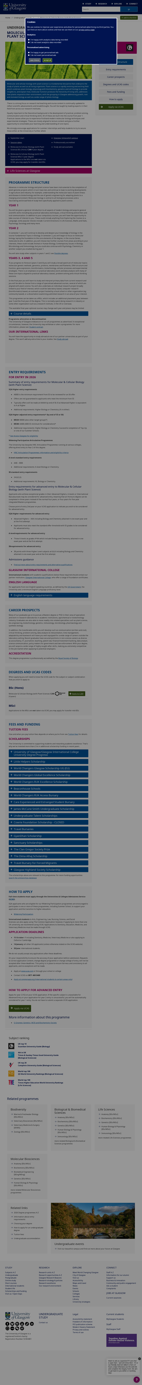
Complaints (111, 1287)
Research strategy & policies (50, 1279)
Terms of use (78, 1331)
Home (7, 16)
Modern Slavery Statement (84, 1326)
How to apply (116, 99)
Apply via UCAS (21, 1008)
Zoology (22, 1131)
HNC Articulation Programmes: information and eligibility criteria (41, 452)
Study (88, 4)
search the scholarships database (23, 878)
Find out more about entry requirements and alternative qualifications (43, 564)
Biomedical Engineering (24, 1172)
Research (102, 4)
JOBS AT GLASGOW (115, 1291)
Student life (10, 1287)
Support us (111, 1276)
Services (76, 1295)
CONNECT (111, 1266)
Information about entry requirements (24, 1217)
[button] (48, 171)
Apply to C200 (77, 693)
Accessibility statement (82, 1318)
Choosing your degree (23, 1222)
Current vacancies (113, 1297)
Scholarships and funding (16, 1290)
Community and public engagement (121, 1282)
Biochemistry (68, 1120)
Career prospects (116, 76)
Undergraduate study (23, 16)
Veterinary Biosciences (28, 1120)
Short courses (11, 1282)
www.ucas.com (27, 971)
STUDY (8, 1266)
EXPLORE (77, 1266)
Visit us (76, 1276)
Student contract (36, 327)
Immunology (67, 1135)
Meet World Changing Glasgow (85, 1271)
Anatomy (66, 1116)
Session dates (16, 142)
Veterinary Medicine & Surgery (26, 1125)
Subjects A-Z (10, 1271)
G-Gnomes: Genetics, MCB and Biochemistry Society (35, 1023)
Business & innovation (115, 1279)
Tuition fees (73, 734)
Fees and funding (116, 91)
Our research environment (50, 1284)
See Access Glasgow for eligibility (24, 436)
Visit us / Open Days (13, 1292)
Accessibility (78, 1279)
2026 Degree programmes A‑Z (47, 16)
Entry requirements (116, 69)
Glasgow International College (38, 577)
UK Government (74, 587)
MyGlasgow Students (115, 1318)
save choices (34, 60)
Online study (10, 1279)
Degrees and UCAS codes (116, 84)
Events (75, 1287)
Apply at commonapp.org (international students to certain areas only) (43, 979)
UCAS (11, 899)
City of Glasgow (79, 1274)
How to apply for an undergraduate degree (28, 1227)
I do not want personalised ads (43, 55)
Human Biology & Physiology (69, 1130)
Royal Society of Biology (68, 658)
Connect (133, 4)
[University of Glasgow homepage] (14, 6)
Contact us (43, 1321)
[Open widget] (137, 1380)
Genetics (66, 1124)
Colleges (76, 1292)
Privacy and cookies (81, 1328)
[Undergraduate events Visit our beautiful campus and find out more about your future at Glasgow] (93, 1228)
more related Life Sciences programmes (114, 1136)
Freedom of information (82, 1320)
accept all (47, 60)
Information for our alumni (117, 1274)
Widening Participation (23, 914)
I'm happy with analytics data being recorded (49, 39)
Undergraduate (11, 1274)
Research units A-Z (47, 1271)
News (75, 1284)
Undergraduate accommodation (27, 1237)
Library (76, 1298)
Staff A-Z (110, 1271)
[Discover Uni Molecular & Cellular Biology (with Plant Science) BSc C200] (61, 693)
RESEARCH (44, 1266)
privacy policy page (87, 29)
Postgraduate (10, 1276)
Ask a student (112, 1284)
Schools (76, 1290)
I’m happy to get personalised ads (44, 52)
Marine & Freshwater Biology (26, 1114)
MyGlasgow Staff (113, 1328)
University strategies (81, 1300)
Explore (118, 4)
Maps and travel (79, 1282)
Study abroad (62, 339)
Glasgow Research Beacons (50, 1276)
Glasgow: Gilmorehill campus (66, 138)
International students (14, 1284)
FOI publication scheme (82, 1323)
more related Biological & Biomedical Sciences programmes (69, 1141)
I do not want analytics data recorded (45, 42)
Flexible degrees (61, 253)
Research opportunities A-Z (50, 1274)
